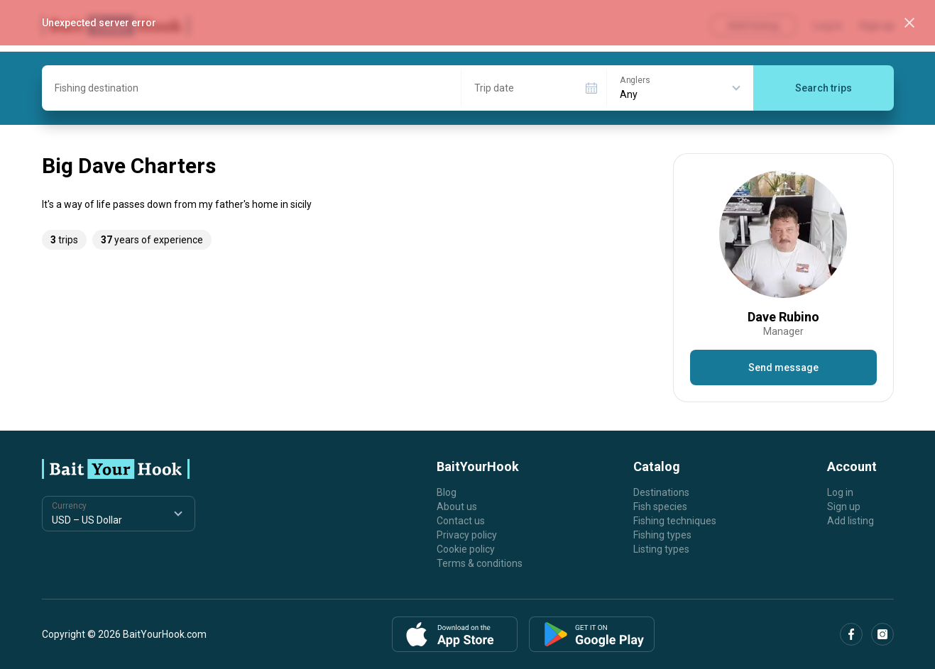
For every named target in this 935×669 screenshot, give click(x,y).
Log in (840, 492)
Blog (446, 492)
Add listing (850, 520)
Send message (783, 367)
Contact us (461, 520)
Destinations (661, 492)
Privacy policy (467, 535)
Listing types (661, 549)
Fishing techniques (674, 520)
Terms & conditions (480, 563)
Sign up (843, 506)
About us (457, 506)
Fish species (660, 506)
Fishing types (662, 535)
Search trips (823, 88)
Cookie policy (466, 549)
